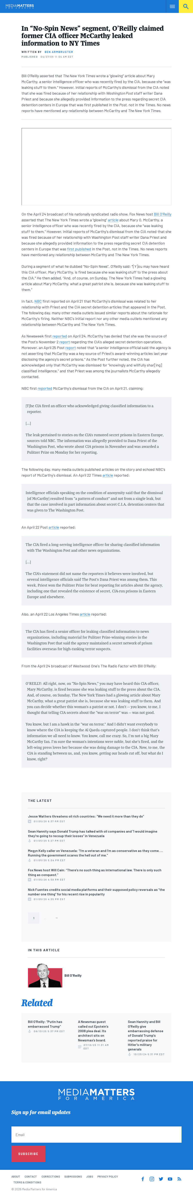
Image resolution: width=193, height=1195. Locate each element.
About (15, 1176)
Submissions (73, 1176)
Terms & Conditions (27, 1182)
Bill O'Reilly (162, 214)
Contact (31, 1176)
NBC (38, 301)
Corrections (50, 1176)
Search (186, 6)
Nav (169, 6)
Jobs (89, 1176)
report (64, 341)
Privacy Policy (107, 1176)
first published (79, 248)
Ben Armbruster (59, 51)
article (113, 219)
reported (59, 336)
